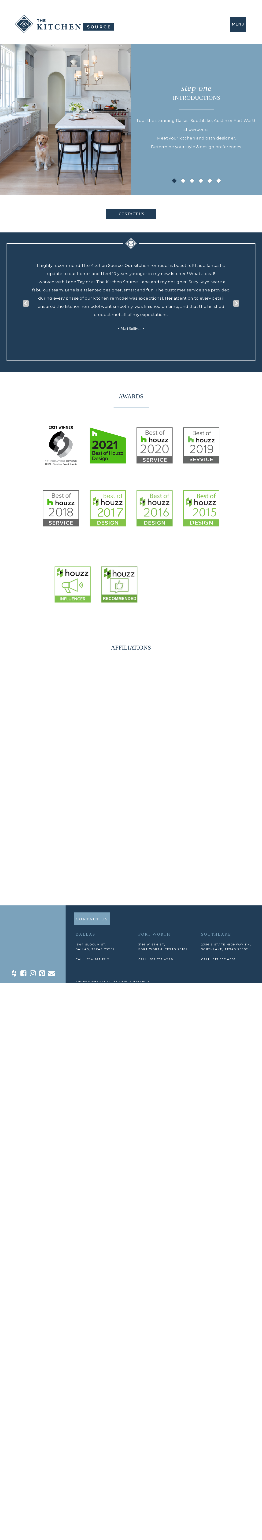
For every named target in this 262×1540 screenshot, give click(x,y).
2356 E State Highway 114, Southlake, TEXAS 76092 (226, 947)
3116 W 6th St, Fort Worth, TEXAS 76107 (163, 947)
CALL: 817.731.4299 (155, 959)
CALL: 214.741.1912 (93, 959)
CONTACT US (131, 214)
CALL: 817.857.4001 (218, 959)
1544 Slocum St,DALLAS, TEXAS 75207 (95, 947)
